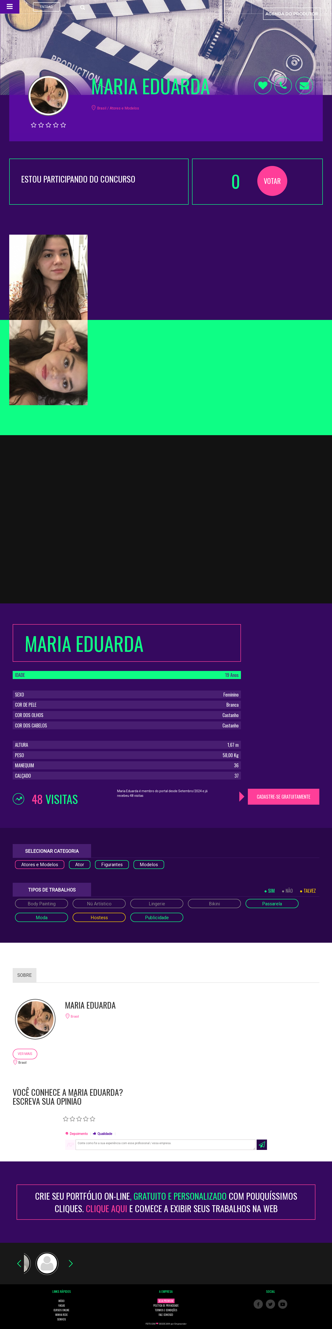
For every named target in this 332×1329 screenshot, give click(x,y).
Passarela (272, 904)
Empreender (180, 1324)
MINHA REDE (61, 1315)
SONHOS (61, 1319)
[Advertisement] (283, 653)
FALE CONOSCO (166, 1315)
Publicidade (157, 917)
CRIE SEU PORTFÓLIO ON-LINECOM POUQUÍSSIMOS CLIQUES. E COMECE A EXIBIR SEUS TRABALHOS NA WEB (166, 1202)
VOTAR (272, 181)
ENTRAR (46, 7)
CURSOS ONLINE (61, 1310)
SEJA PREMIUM (166, 1301)
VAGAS (61, 1305)
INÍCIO (61, 1301)
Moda (41, 917)
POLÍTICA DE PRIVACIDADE (166, 1305)
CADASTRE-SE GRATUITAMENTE (283, 796)
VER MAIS (25, 1054)
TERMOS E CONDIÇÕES (166, 1310)
